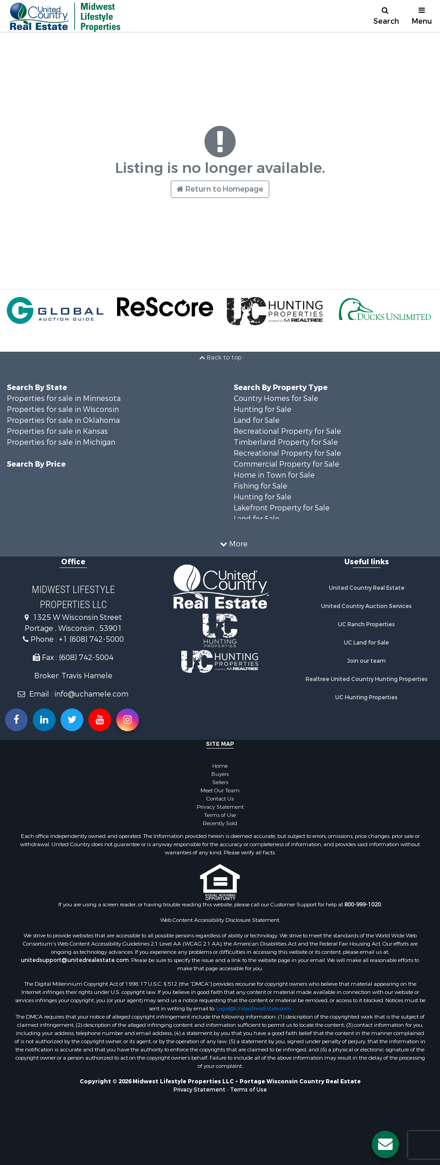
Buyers (220, 774)
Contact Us (220, 798)
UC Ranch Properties (366, 624)
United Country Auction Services (366, 606)
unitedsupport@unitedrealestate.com (75, 960)
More (234, 544)
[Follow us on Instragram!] (127, 719)
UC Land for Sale (366, 642)
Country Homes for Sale (276, 398)
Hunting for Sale (263, 409)
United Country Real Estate (366, 588)
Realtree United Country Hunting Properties (367, 679)
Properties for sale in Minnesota (64, 398)
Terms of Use (220, 815)
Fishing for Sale (260, 486)
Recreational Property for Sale (287, 431)
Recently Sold (220, 823)
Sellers (220, 782)
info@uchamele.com (91, 694)
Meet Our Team (220, 790)
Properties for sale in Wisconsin (63, 409)
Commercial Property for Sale (286, 464)
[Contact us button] (385, 1144)
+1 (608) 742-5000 (91, 639)
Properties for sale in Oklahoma (63, 420)
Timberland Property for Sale (286, 442)
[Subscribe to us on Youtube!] (99, 719)
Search (386, 16)
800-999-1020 (362, 904)
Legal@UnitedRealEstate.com (253, 1008)
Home (220, 766)
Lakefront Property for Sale (282, 508)
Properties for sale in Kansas (57, 431)
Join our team (366, 661)
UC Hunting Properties (366, 697)
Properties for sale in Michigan (61, 442)
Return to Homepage (220, 189)
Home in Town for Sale (274, 475)
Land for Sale (257, 420)
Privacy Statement (220, 807)
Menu (422, 16)
